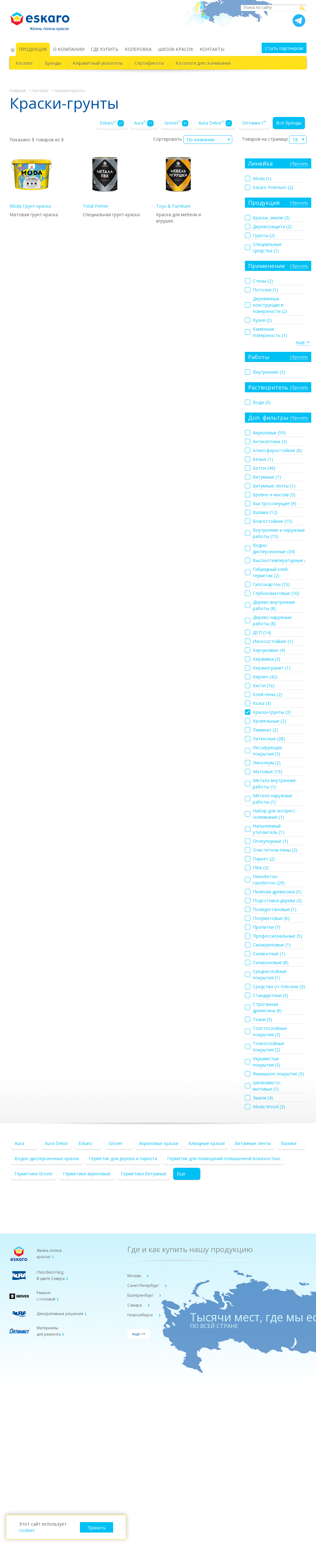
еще (300, 342)
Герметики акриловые (87, 1174)
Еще (181, 1174)
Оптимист (254, 123)
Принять (97, 1528)
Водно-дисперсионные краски (47, 1158)
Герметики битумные (144, 1174)
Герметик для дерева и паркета (123, 1158)
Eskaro (112, 123)
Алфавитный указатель (98, 63)
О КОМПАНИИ (68, 49)
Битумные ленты (253, 1143)
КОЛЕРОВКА (138, 49)
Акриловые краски (158, 1143)
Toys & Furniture (178, 180)
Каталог (24, 63)
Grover (176, 123)
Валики (288, 1143)
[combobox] (207, 139)
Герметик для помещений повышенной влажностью (223, 1158)
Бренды (53, 63)
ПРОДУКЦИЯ (33, 49)
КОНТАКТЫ (212, 49)
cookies (27, 1530)
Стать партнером (284, 48)
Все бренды (288, 123)
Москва (134, 1275)
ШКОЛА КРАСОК (175, 49)
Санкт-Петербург (143, 1285)
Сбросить (299, 164)
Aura (144, 123)
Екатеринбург (140, 1295)
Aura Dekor (215, 123)
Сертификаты (149, 63)
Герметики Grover (34, 1174)
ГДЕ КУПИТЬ (104, 49)
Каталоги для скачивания (203, 63)
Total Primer (105, 180)
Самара (135, 1305)
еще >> (138, 1334)
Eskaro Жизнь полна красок (42, 19)
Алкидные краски (206, 1143)
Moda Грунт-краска (31, 180)
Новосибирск (140, 1315)
